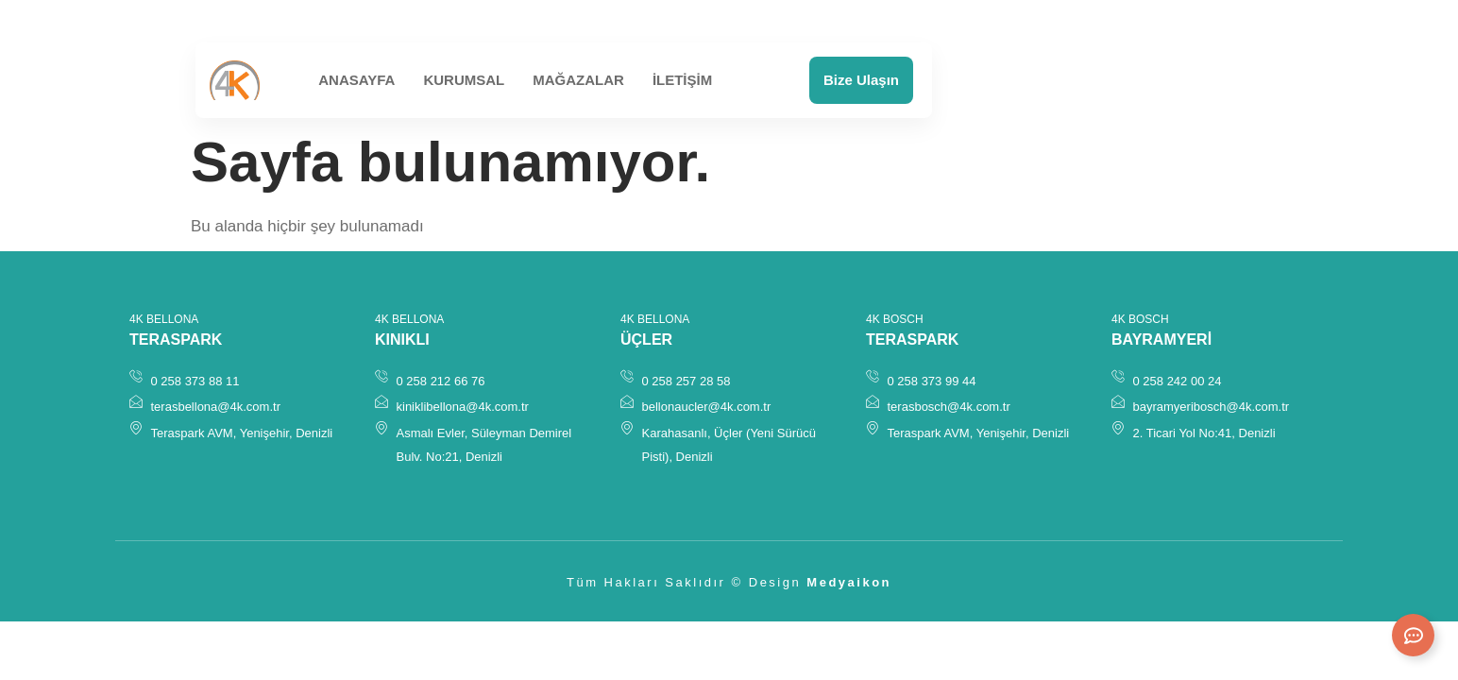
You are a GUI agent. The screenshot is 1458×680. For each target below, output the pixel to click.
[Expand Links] (1413, 635)
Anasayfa (356, 80)
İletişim (682, 80)
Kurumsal (463, 80)
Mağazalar (578, 80)
